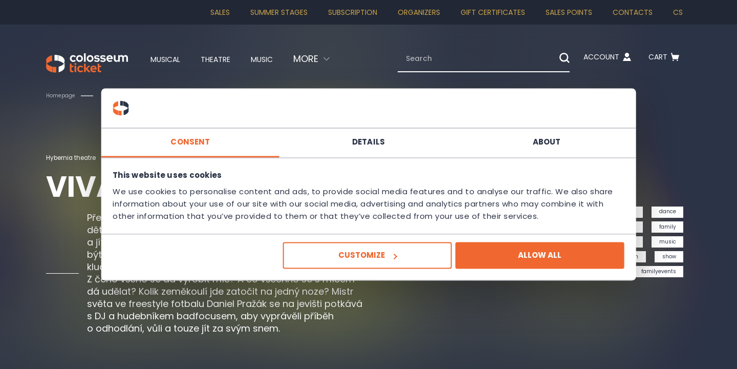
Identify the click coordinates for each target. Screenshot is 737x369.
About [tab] (522, 135)
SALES (220, 12)
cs (678, 12)
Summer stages (279, 12)
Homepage (63, 95)
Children (123, 95)
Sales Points (569, 12)
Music (278, 59)
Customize (367, 261)
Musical (165, 59)
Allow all (515, 261)
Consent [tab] (215, 135)
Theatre (224, 59)
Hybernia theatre (76, 157)
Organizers (419, 12)
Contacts (633, 12)
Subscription (352, 12)
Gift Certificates (493, 12)
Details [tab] (368, 135)
